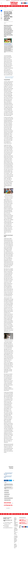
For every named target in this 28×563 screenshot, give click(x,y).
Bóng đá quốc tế (12, 6)
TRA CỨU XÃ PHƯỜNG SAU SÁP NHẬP (15, 0)
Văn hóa (15, 6)
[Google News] (10, 23)
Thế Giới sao (21, 6)
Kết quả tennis (6, 490)
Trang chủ (2, 7)
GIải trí (19, 6)
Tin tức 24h (3, 6)
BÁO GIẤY (8, 0)
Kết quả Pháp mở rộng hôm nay (8, 485)
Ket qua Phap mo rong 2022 (7, 488)
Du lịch (17, 6)
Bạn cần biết (24, 6)
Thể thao (6, 6)
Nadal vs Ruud (6, 496)
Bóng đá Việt (9, 6)
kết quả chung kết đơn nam (8, 498)
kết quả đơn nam (6, 494)
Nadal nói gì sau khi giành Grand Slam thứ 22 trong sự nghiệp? (9, 77)
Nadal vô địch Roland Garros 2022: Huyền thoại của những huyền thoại (8, 44)
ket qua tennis (6, 492)
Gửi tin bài (21, 0)
